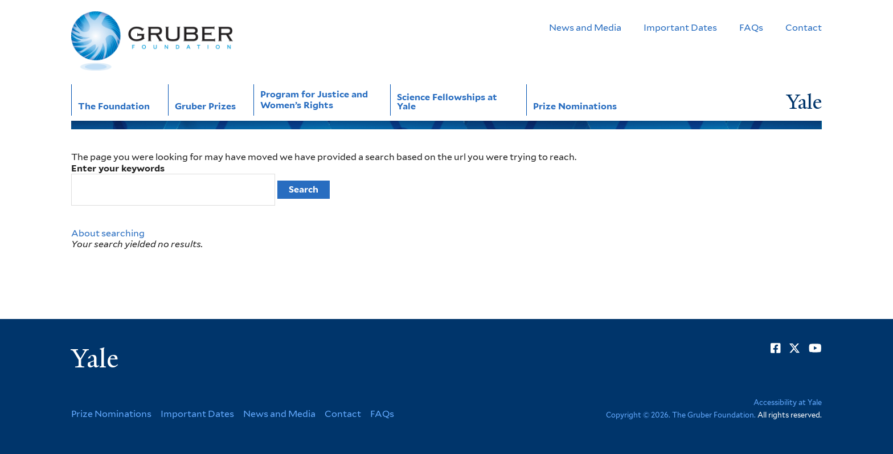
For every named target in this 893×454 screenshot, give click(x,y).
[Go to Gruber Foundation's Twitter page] (794, 348)
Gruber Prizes (205, 106)
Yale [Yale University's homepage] (94, 358)
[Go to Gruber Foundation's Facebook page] (776, 348)
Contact (803, 27)
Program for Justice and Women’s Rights (314, 100)
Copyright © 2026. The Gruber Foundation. (681, 415)
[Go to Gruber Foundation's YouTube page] (815, 348)
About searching (108, 233)
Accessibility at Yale (787, 402)
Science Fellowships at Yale (447, 102)
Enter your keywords (118, 168)
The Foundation (114, 106)
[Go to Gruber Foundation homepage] (152, 41)
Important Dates (680, 27)
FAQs (751, 27)
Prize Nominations (575, 106)
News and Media (585, 27)
